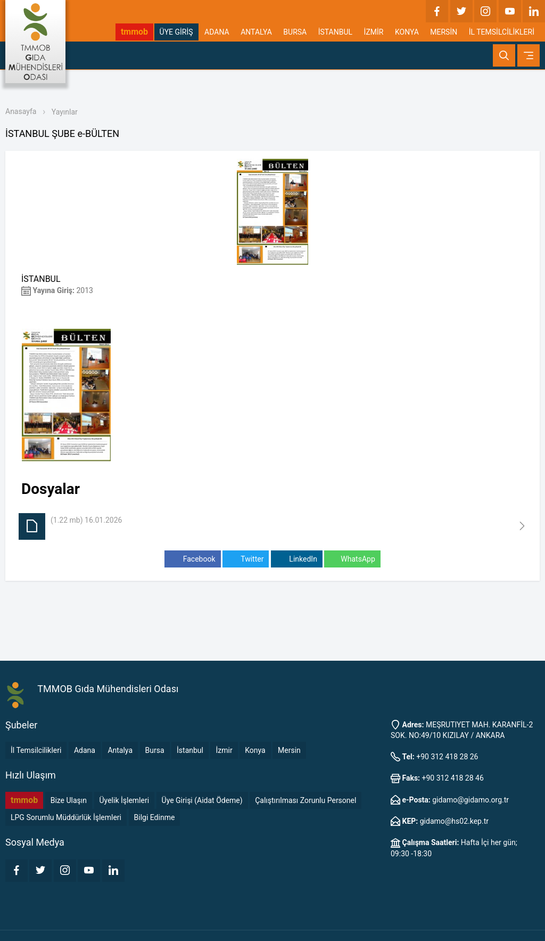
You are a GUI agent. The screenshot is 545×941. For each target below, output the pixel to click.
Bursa (154, 750)
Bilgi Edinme (154, 817)
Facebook (192, 559)
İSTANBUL (335, 32)
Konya (255, 750)
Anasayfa (20, 111)
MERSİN (443, 32)
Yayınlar (65, 112)
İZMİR (374, 32)
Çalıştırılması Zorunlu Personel (305, 800)
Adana (84, 750)
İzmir (224, 750)
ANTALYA (256, 32)
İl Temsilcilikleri (36, 750)
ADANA (216, 32)
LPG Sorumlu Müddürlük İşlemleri (66, 817)
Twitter (245, 559)
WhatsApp (352, 559)
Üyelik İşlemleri (125, 800)
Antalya (120, 750)
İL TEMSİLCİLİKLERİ (501, 32)
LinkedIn (296, 559)
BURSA (295, 32)
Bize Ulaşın (69, 800)
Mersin (289, 750)
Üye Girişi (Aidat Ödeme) (202, 800)
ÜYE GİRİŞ (176, 32)
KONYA (407, 32)
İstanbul (190, 750)
